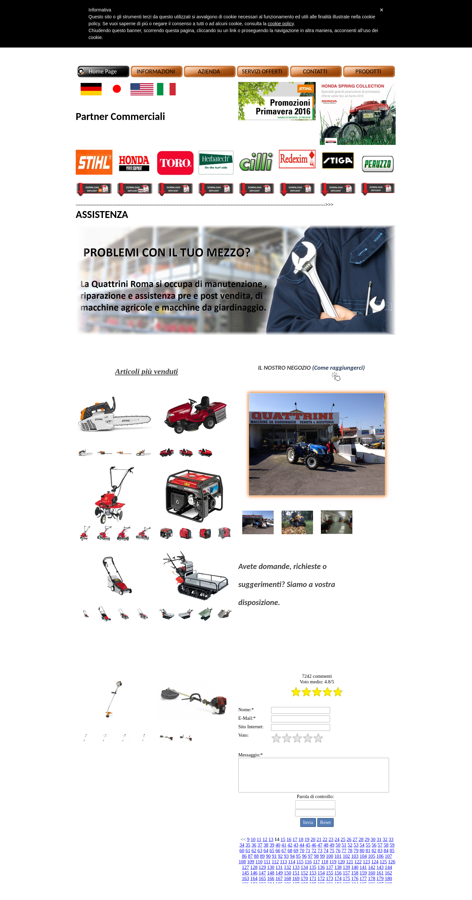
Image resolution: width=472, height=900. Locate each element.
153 (312, 872)
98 (316, 856)
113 (283, 861)
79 (356, 850)
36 (253, 845)
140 (354, 867)
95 (298, 856)
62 (253, 850)
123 (366, 861)
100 (329, 856)
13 (270, 839)
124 (375, 861)
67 (284, 850)
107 (388, 856)
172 (321, 878)
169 (296, 878)
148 (270, 872)
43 (296, 845)
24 (337, 839)
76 (338, 850)
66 (278, 850)
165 (262, 878)
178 (371, 878)
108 (242, 861)
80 (362, 850)
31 (379, 839)
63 (260, 850)
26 (348, 839)
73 (320, 850)
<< (243, 839)
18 (301, 839)
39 (271, 845)
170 (304, 878)
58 (386, 845)
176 (354, 878)
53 (356, 845)
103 (354, 856)
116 (308, 861)
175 (346, 878)
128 (254, 867)
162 (388, 872)
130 (270, 867)
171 (312, 878)
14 (277, 839)
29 (366, 839)
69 (296, 850)
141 (363, 867)
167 (279, 878)
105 (371, 856)
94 (292, 856)
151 (296, 872)
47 (320, 845)
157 (346, 872)
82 (374, 850)
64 (266, 850)
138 (338, 867)
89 (262, 856)
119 (332, 861)
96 (304, 856)
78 (349, 850)
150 (287, 872)
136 (321, 867)
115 (299, 861)
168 (287, 878)
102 (346, 856)
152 (304, 872)
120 (341, 861)
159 (363, 872)
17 (295, 839)
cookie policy (281, 23)
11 (259, 839)
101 (338, 856)
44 (302, 845)
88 (256, 856)
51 (344, 845)
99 (322, 856)
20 (313, 839)
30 (373, 839)
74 (326, 850)
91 (274, 856)
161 (380, 872)
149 (279, 872)
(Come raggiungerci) (338, 367)
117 (316, 861)
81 (367, 850)
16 (288, 839)
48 (326, 845)
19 (307, 839)
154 (321, 872)
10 (253, 839)
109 (250, 861)
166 (270, 878)
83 (380, 850)
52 (349, 845)
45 (307, 845)
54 (362, 845)
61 (248, 850)
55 (367, 845)
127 (245, 867)
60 (242, 850)
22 (325, 839)
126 (391, 861)
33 (391, 839)
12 (265, 839)
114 (291, 861)
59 (392, 845)
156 (338, 872)
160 (371, 872)
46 (314, 845)
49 (331, 845)
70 (302, 850)
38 (266, 845)
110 (258, 861)
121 (349, 861)
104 (363, 856)
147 (262, 872)
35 (248, 845)
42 (289, 845)
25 (343, 839)
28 (361, 839)
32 (385, 839)
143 (380, 867)
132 (287, 867)
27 (355, 839)
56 (374, 845)
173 (329, 878)
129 (262, 867)
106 (380, 856)
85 (392, 850)
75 (331, 850)
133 (296, 867)
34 (242, 845)
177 (363, 878)
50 (338, 845)
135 (312, 867)
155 (329, 872)
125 (383, 861)
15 (283, 839)
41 (284, 845)
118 (324, 861)
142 (371, 867)
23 (331, 839)
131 (279, 867)
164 (254, 878)
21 (319, 839)
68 (289, 850)
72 (314, 850)
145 (245, 872)
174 (338, 878)
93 (286, 856)
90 (268, 856)
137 (329, 867)
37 (260, 845)
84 (386, 850)
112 (275, 861)
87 (250, 856)
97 (310, 856)
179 (380, 878)
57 (380, 845)
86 (244, 856)
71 (307, 850)
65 (271, 850)
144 (388, 867)
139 (346, 867)
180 (388, 878)
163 (245, 878)
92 (280, 856)
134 (304, 867)
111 (267, 861)
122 (358, 861)
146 (254, 872)
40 (278, 845)
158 (354, 872)
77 (344, 850)
